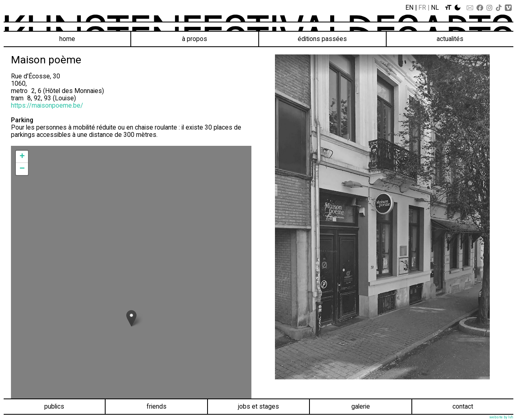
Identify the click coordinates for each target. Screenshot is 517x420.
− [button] (22, 169)
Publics (54, 406)
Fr (422, 7)
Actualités (450, 39)
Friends (157, 406)
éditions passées (322, 39)
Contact (462, 406)
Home (67, 39)
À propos (194, 39)
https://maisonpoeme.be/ (47, 105)
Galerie (360, 406)
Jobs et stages (258, 406)
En (409, 7)
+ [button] (22, 157)
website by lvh (501, 417)
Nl (435, 7)
